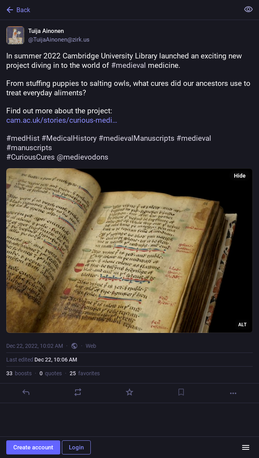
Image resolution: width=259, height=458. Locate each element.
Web (91, 346)
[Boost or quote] (78, 392)
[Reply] (26, 392)
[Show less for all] (248, 9)
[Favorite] (129, 392)
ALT (242, 324)
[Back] (119, 10)
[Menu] (246, 447)
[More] (233, 393)
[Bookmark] (181, 392)
